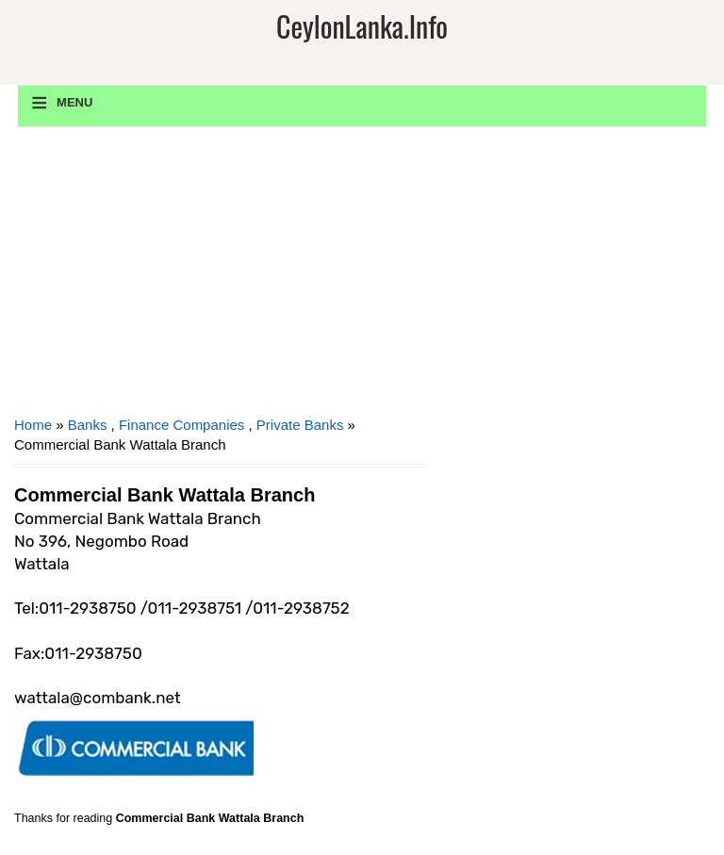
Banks (87, 425)
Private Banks (300, 425)
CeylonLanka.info (362, 26)
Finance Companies (181, 425)
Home (33, 425)
